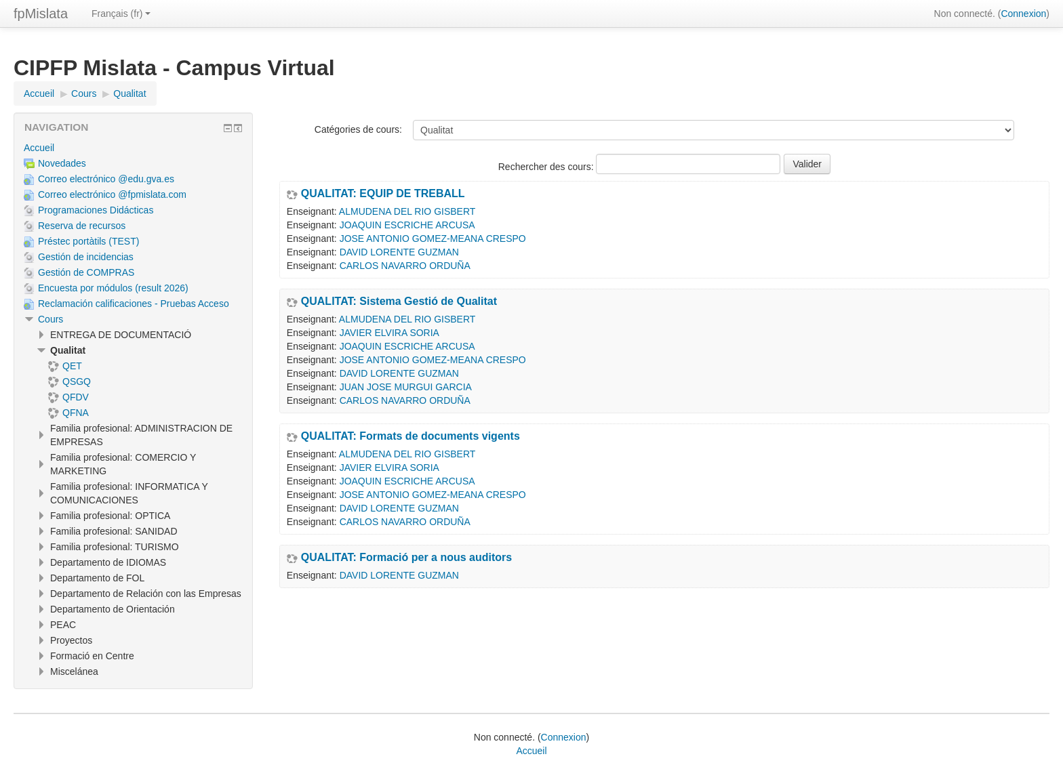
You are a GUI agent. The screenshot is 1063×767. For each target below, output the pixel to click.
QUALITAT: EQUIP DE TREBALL (383, 193)
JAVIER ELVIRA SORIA (389, 332)
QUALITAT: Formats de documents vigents (410, 436)
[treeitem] (133, 147)
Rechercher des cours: (547, 166)
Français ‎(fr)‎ (121, 13)
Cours (50, 319)
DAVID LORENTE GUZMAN (399, 252)
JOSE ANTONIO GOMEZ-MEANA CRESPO (433, 238)
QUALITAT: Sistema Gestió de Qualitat (399, 301)
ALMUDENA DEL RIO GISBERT (407, 211)
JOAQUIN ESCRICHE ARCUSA (407, 225)
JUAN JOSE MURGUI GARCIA (406, 386)
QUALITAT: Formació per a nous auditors (406, 557)
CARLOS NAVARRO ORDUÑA (405, 265)
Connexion (1023, 13)
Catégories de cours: (358, 129)
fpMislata (41, 13)
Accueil (39, 147)
